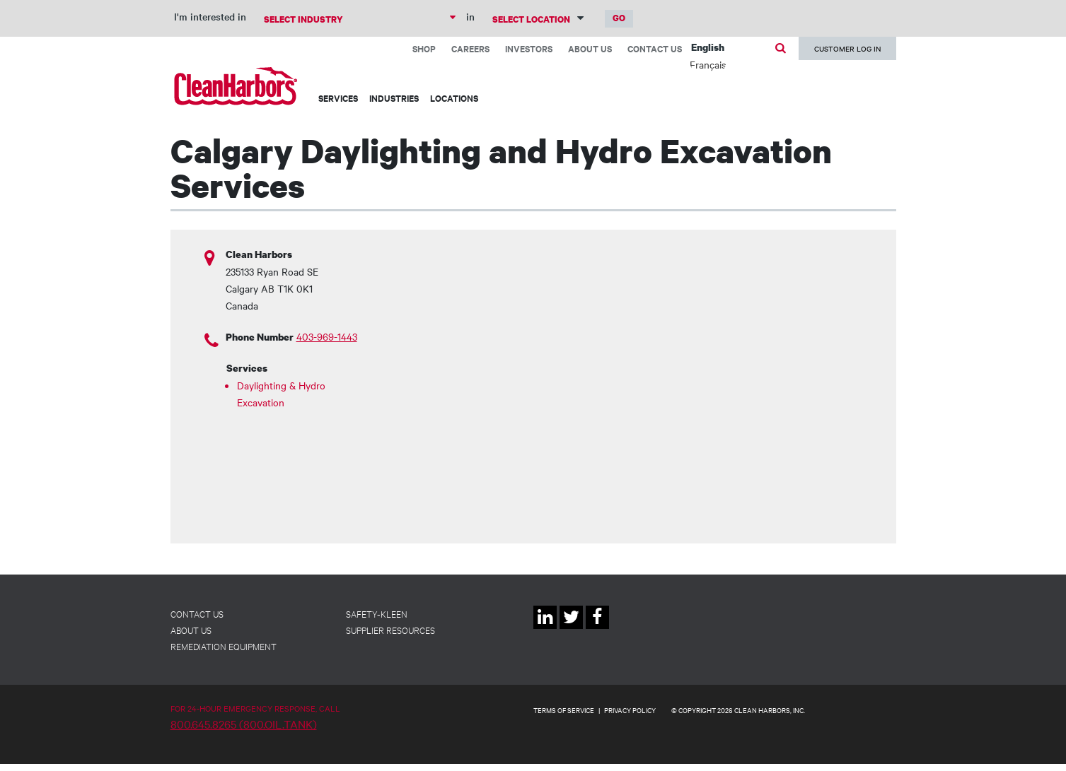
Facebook (597, 628)
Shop (424, 48)
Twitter (571, 628)
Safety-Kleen (376, 613)
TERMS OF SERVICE (563, 710)
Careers (470, 48)
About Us (590, 48)
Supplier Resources (390, 629)
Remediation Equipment (223, 646)
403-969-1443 (326, 336)
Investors (528, 48)
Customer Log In (847, 48)
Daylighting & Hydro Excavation (281, 393)
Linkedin (545, 628)
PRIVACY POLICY (630, 710)
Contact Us (654, 48)
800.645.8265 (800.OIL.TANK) (243, 723)
